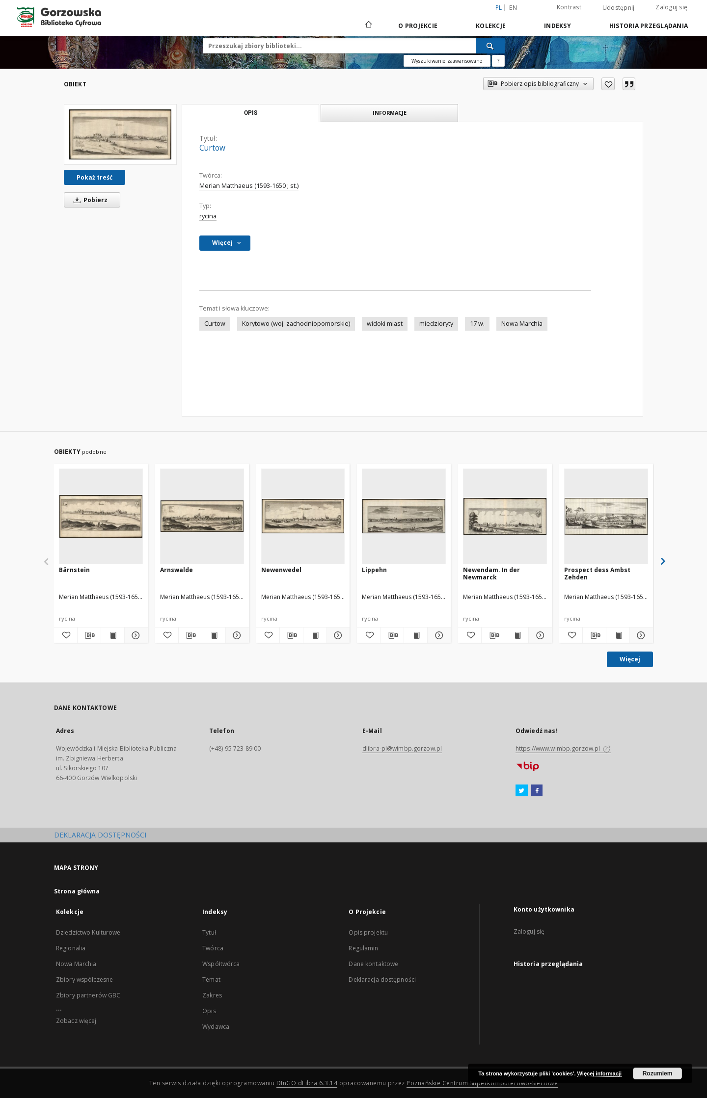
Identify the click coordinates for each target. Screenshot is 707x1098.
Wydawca (215, 1026)
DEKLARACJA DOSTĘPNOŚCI (100, 834)
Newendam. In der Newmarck (491, 573)
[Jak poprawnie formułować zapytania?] (498, 61)
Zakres (212, 995)
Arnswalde (176, 570)
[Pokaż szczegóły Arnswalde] (235, 635)
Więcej (630, 659)
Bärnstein (74, 570)
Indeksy (557, 26)
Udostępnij (618, 8)
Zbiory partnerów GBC (88, 995)
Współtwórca (221, 964)
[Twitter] (522, 790)
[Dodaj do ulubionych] (608, 84)
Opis (209, 1011)
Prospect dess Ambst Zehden (597, 573)
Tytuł (209, 932)
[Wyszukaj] (490, 45)
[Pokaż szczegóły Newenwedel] (337, 635)
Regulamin (363, 948)
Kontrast (569, 7)
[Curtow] (120, 134)
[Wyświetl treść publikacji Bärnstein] (112, 635)
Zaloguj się (671, 7)
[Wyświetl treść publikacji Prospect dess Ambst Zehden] (617, 635)
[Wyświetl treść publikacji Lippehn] (415, 635)
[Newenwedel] (303, 516)
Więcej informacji (599, 1073)
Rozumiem (658, 1073)
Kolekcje (491, 26)
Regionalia (70, 948)
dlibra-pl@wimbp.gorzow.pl (402, 748)
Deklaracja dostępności (382, 979)
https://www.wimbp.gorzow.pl (563, 748)
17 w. (477, 323)
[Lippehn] (403, 516)
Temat (211, 979)
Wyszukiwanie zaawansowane (447, 60)
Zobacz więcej (76, 1021)
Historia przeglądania (648, 26)
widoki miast (385, 323)
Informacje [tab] (390, 112)
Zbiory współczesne (84, 979)
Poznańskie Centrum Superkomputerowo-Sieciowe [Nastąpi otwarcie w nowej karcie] (482, 1083)
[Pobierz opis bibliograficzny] (89, 635)
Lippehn (374, 570)
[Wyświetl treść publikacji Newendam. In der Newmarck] (516, 635)
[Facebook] (537, 790)
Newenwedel (281, 570)
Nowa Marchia (522, 323)
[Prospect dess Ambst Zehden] (606, 516)
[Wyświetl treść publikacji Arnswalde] (213, 635)
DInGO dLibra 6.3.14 (307, 1083)
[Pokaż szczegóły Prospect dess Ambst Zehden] (640, 635)
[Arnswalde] (202, 516)
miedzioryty (436, 323)
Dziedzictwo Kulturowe (88, 932)
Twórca (212, 948)
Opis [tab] (250, 112)
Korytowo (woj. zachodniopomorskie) (296, 323)
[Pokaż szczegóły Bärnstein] (134, 635)
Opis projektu (368, 932)
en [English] (513, 7)
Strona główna (77, 891)
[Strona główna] (368, 25)
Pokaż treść (94, 177)
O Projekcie (417, 26)
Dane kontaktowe (373, 964)
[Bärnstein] (100, 516)
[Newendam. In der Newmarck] (504, 516)
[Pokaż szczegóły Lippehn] (437, 635)
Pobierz (89, 200)
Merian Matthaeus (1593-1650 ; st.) (249, 186)
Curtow (214, 323)
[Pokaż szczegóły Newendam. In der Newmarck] (538, 635)
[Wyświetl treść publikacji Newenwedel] (314, 635)
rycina (208, 216)
